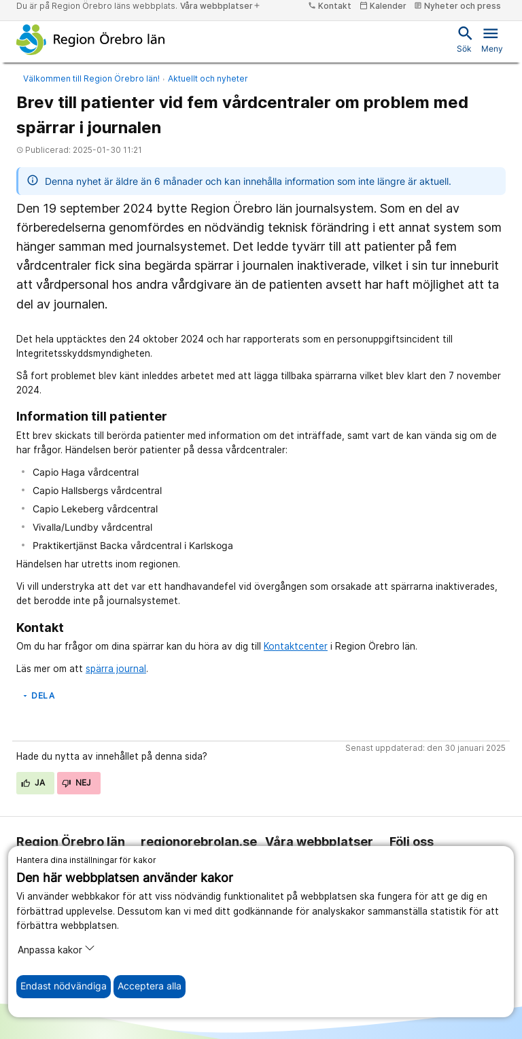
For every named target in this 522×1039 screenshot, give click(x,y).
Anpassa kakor (56, 949)
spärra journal (116, 668)
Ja (33, 782)
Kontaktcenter (296, 646)
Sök (464, 39)
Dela (37, 695)
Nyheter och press (457, 5)
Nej (77, 782)
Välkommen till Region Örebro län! (91, 78)
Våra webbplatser (220, 5)
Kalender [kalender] (383, 5)
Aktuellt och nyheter (208, 78)
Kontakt (329, 5)
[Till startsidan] (91, 39)
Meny (492, 39)
